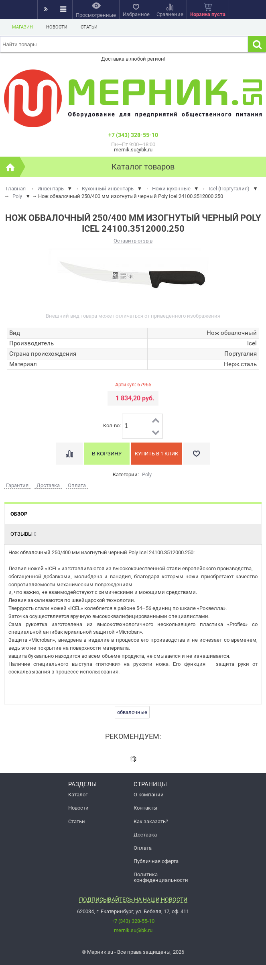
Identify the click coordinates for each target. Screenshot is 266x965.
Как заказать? (151, 821)
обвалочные (132, 712)
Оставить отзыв (133, 241)
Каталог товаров (143, 166)
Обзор (18, 514)
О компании (149, 795)
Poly (147, 474)
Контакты (145, 808)
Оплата (143, 848)
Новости (56, 27)
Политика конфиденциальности (161, 877)
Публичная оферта (156, 861)
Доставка (145, 835)
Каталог (77, 795)
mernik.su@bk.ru (133, 930)
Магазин (22, 27)
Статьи (89, 27)
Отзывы (23, 534)
